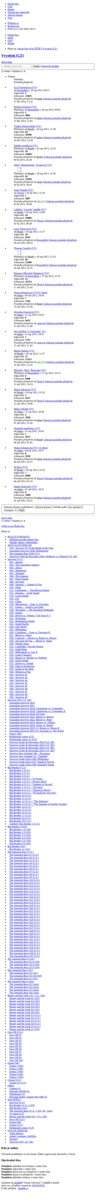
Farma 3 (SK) (16, 1071)
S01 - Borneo (16, 562)
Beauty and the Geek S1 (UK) (24, 1029)
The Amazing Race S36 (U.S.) (24, 953)
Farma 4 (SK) (16, 1074)
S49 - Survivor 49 (18, 697)
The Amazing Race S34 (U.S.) (24, 947)
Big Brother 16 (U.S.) (20, 812)
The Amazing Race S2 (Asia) (24, 987)
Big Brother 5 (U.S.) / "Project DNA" (28, 781)
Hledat (36, 66)
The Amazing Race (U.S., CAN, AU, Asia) (30, 1111)
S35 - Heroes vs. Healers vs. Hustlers (28, 657)
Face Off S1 (15, 1035)
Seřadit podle (68, 507)
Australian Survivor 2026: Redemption (28, 550)
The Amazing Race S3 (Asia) (24, 990)
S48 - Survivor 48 (18, 694)
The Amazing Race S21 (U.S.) (24, 911)
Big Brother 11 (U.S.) (20, 798)
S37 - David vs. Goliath (21, 663)
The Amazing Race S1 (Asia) (24, 984)
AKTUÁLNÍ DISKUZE (20, 545)
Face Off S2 (15, 1037)
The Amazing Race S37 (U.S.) (24, 956)
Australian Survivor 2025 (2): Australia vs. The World (36, 731)
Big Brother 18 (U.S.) (20, 818)
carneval (41, 323)
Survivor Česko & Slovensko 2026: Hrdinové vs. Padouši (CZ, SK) (43, 556)
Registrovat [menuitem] (13, 26)
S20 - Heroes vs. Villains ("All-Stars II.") (30, 615)
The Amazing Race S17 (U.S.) (24, 899)
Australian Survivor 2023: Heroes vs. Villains (32, 722)
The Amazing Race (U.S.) (21, 852)
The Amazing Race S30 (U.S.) (24, 936)
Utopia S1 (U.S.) (17, 1082)
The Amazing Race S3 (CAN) (24, 967)
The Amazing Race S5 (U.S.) (24, 866)
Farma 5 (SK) (16, 1077)
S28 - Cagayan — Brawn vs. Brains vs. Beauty (32, 638)
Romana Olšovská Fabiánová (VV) (31, 273)
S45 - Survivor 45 (18, 686)
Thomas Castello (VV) (25, 248)
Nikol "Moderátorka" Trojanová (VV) (33, 165)
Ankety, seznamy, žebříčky (22, 1136)
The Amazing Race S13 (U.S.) (24, 888)
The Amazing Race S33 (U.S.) (24, 945)
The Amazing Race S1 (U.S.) (24, 854)
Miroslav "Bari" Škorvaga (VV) (30, 370)
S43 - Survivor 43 (18, 683)
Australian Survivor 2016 (22, 702)
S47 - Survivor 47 (18, 691)
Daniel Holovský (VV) (25, 486)
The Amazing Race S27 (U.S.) (24, 928)
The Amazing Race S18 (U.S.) (24, 902)
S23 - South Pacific (19, 624)
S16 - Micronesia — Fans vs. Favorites (29, 604)
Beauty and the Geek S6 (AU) (24, 1012)
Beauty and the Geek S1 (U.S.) (24, 1015)
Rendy (31, 129)
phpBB (17, 1182)
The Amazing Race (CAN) (21, 959)
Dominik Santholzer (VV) (27, 428)
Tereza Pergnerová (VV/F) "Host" (31, 292)
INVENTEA (38, 1185)
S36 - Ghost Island (18, 660)
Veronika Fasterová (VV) (26, 312)
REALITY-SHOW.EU (19, 536)
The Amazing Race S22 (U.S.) (24, 914)
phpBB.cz (23, 1188)
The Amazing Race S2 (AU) (23, 973)
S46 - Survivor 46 (18, 688)
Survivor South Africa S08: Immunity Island (31, 764)
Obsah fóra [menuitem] (13, 4)
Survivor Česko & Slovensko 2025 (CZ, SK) (31, 750)
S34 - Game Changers (20, 655)
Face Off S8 (15, 1054)
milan (39, 98)
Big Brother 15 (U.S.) (20, 809)
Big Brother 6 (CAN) (20, 843)
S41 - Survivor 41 (18, 674)
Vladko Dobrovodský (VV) (27, 126)
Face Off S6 (15, 1049)
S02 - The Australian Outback (24, 565)
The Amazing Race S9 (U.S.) (24, 877)
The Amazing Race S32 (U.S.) (24, 942)
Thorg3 (20, 193)
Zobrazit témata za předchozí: (28, 507)
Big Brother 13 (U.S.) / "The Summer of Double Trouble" (38, 804)
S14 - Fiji (14, 598)
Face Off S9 (15, 1057)
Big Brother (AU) (16, 846)
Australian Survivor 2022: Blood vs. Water (30, 719)
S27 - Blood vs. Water (20, 635)
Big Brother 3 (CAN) (20, 835)
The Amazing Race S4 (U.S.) (24, 863)
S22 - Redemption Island (22, 621)
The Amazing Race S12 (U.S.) (24, 885)
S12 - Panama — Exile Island (24, 593)
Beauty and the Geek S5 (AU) (24, 1009)
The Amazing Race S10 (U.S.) (24, 880)
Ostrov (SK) (15, 733)
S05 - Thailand (16, 573)
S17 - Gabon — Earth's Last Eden (26, 607)
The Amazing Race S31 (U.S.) (24, 939)
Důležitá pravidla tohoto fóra (23, 539)
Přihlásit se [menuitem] (13, 23)
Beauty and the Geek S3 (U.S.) (24, 1021)
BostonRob (22, 90)
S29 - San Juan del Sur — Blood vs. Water (30, 641)
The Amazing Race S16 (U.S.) (24, 897)
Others (11, 1085)
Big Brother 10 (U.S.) (20, 795)
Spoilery (13, 1139)
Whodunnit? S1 (17, 1094)
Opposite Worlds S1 (19, 1091)
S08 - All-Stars (16, 581)
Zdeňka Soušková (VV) (26, 145)
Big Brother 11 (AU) (19, 849)
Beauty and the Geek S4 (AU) (24, 1006)
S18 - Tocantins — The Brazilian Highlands (31, 610)
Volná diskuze (16, 1133)
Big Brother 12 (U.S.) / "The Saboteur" (29, 801)
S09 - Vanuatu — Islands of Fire (25, 584)
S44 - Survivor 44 (18, 680)
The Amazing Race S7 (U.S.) (24, 871)
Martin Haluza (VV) (24, 350)
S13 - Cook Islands (19, 596)
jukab (39, 182)
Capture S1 (15, 1088)
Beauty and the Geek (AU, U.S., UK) (26, 995)
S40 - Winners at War (20, 672)
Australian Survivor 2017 (22, 705)
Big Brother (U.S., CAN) (22, 1105)
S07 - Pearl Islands (18, 579)
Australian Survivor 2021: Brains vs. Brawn (31, 717)
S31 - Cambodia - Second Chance (26, 646)
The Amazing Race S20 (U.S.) (24, 908)
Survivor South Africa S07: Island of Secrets (31, 762)
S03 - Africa (15, 567)
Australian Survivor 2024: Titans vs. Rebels (31, 725)
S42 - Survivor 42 (18, 677)
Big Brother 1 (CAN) (20, 829)
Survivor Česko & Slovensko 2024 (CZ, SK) (31, 748)
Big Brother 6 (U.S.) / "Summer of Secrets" (31, 784)
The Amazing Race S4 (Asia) (24, 992)
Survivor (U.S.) (15, 559)
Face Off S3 (15, 1040)
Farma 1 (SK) (16, 1066)
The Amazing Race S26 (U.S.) (24, 925)
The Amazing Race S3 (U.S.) (24, 860)
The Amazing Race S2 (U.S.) (24, 857)
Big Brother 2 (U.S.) (19, 773)
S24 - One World (17, 626)
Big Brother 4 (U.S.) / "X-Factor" (26, 778)
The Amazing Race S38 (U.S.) (24, 553)
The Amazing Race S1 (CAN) (24, 961)
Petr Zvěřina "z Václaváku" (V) (29, 331)
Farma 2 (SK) (16, 1068)
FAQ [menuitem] (10, 6)
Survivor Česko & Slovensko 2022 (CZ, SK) (31, 742)
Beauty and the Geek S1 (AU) (24, 998)
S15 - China (15, 601)
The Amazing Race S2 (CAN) (24, 964)
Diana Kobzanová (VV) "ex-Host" (31, 447)
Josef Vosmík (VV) (23, 190)
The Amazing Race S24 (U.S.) (24, 919)
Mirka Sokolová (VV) (25, 389)
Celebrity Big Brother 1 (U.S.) (24, 823)
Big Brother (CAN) (17, 826)
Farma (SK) (13, 1063)
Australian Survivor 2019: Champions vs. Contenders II (37, 711)
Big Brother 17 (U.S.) (20, 815)
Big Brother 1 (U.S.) (19, 770)
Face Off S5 (15, 1046)
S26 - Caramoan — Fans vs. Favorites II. (30, 632)
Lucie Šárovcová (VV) (25, 229)
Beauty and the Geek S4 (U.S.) (24, 1023)
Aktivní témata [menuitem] (15, 15)
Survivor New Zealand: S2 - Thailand (28, 756)
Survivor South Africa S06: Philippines (29, 759)
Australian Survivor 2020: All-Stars (27, 714)
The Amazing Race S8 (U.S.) (24, 874)
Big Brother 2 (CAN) (20, 832)
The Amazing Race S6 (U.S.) (24, 869)
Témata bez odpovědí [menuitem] (18, 12)
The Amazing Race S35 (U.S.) (24, 950)
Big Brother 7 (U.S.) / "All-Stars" (26, 787)
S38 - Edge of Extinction (21, 666)
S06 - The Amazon (18, 576)
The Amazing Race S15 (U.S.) (24, 894)
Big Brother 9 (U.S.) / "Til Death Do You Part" (32, 793)
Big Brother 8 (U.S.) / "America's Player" (30, 790)
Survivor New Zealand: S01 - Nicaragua (29, 753)
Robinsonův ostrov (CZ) (21, 736)
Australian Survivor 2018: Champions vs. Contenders (36, 708)
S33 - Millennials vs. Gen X (23, 652)
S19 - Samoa (15, 612)
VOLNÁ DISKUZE (18, 1130)
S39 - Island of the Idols (21, 669)
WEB (10, 37)
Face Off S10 (16, 1060)
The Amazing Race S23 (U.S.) (24, 916)
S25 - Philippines (18, 629)
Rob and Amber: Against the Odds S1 (28, 1097)
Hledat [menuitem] (11, 9)
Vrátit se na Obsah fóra (12, 526)
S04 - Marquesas (17, 570)
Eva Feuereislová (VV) (25, 87)
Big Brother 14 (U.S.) (20, 807)
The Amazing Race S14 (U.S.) (24, 891)
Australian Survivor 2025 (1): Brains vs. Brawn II (34, 728)
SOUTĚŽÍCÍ (14, 1099)
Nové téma (6, 62)
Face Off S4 (15, 1043)
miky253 (41, 201)
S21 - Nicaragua (17, 618)
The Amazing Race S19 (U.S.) (24, 905)
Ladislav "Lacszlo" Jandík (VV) (30, 209)
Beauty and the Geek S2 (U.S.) (24, 1018)
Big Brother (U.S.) (17, 767)
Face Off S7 (15, 1051)
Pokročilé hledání (50, 66)
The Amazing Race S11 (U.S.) (24, 883)
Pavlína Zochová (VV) (25, 107)
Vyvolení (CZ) (12, 55)
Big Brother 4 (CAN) (20, 838)
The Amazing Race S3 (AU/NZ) (25, 975)
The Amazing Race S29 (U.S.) (24, 933)
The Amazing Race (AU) (20, 970)
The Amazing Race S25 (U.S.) (24, 922)
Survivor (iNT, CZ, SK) (19, 700)
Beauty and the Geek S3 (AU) (24, 1004)
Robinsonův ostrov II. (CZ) (23, 739)
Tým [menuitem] (10, 18)
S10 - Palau (15, 587)
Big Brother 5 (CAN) (20, 840)
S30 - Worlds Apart (19, 643)
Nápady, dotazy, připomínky (23, 542)
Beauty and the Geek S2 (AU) (24, 1001)
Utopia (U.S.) (14, 1080)
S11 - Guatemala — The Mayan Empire (29, 590)
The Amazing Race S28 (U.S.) (24, 930)
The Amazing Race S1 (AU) (23, 978)
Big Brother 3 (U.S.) (19, 776)
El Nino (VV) (21, 467)
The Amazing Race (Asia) (21, 981)
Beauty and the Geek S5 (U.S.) (24, 1026)
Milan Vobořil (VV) (24, 409)
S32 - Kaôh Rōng (18, 649)
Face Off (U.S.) (15, 1032)
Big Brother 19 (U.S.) (20, 821)
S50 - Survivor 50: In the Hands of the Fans (31, 548)
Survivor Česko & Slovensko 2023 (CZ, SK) (31, 745)
